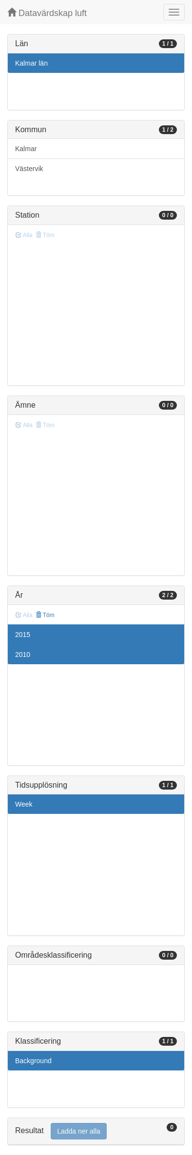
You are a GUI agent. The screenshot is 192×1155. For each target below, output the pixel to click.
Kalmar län (31, 63)
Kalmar (26, 149)
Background (33, 1061)
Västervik (29, 168)
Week (24, 804)
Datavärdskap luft (47, 13)
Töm (45, 615)
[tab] (96, 1131)
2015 (22, 634)
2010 (22, 654)
